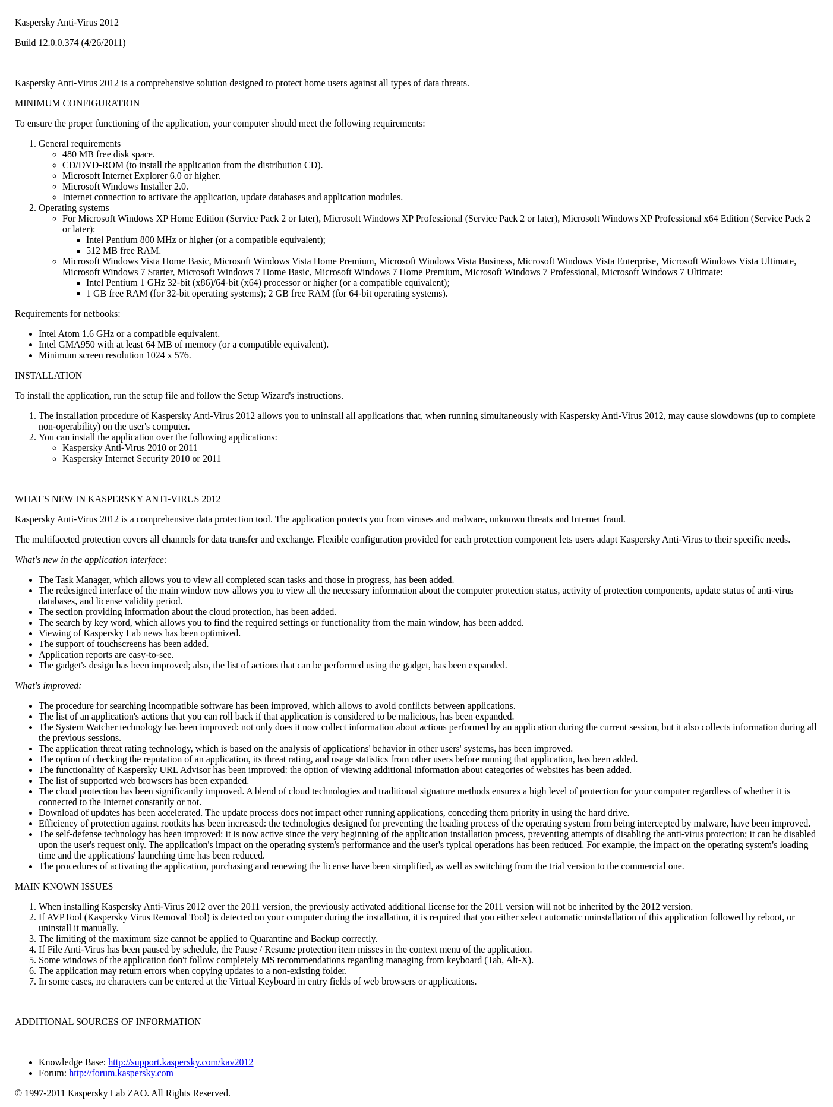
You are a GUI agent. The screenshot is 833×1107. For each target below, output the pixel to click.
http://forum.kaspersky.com (121, 1073)
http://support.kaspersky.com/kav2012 (180, 1062)
